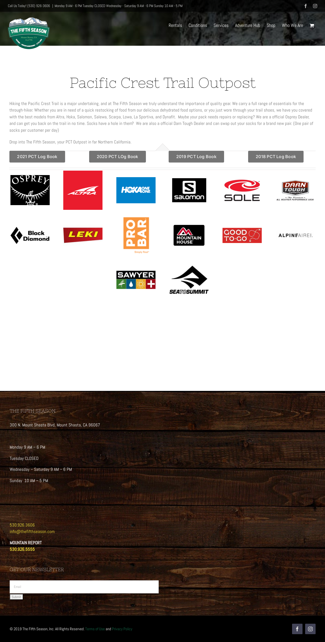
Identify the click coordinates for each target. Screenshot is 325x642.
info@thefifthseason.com (32, 531)
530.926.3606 (22, 525)
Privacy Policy (122, 628)
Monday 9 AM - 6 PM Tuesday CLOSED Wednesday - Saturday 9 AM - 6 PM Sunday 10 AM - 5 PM (119, 5)
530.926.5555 (22, 549)
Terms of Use (95, 628)
